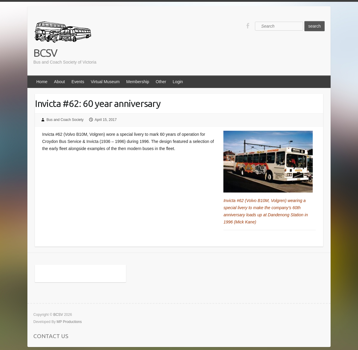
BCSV (45, 53)
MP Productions (69, 322)
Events (77, 81)
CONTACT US (50, 336)
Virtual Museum (105, 81)
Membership (137, 81)
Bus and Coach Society (65, 120)
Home (41, 81)
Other (161, 81)
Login (178, 81)
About (59, 81)
